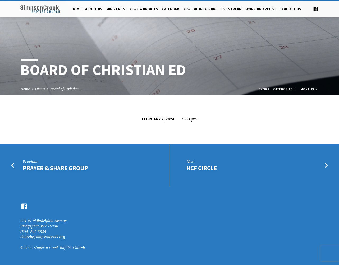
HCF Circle (201, 168)
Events (40, 89)
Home (76, 9)
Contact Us (290, 9)
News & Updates (143, 9)
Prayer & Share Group (55, 168)
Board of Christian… (66, 89)
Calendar (170, 9)
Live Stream (231, 9)
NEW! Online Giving (200, 9)
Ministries (115, 9)
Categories (285, 89)
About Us (93, 9)
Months (309, 89)
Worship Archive (261, 9)
